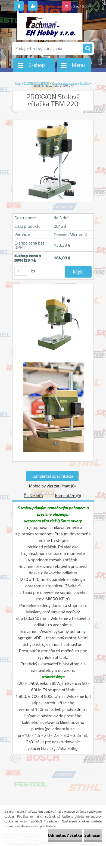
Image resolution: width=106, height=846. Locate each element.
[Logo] (49, 26)
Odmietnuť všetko (65, 835)
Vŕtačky (84, 83)
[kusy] (21, 271)
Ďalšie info (33, 495)
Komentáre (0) (68, 495)
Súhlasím (93, 835)
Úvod (18, 83)
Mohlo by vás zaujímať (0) (52, 486)
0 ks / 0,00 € (82, 6)
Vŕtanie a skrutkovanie (64, 83)
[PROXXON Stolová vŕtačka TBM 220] (53, 324)
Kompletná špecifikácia (52, 476)
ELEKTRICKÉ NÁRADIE (36, 83)
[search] (87, 49)
